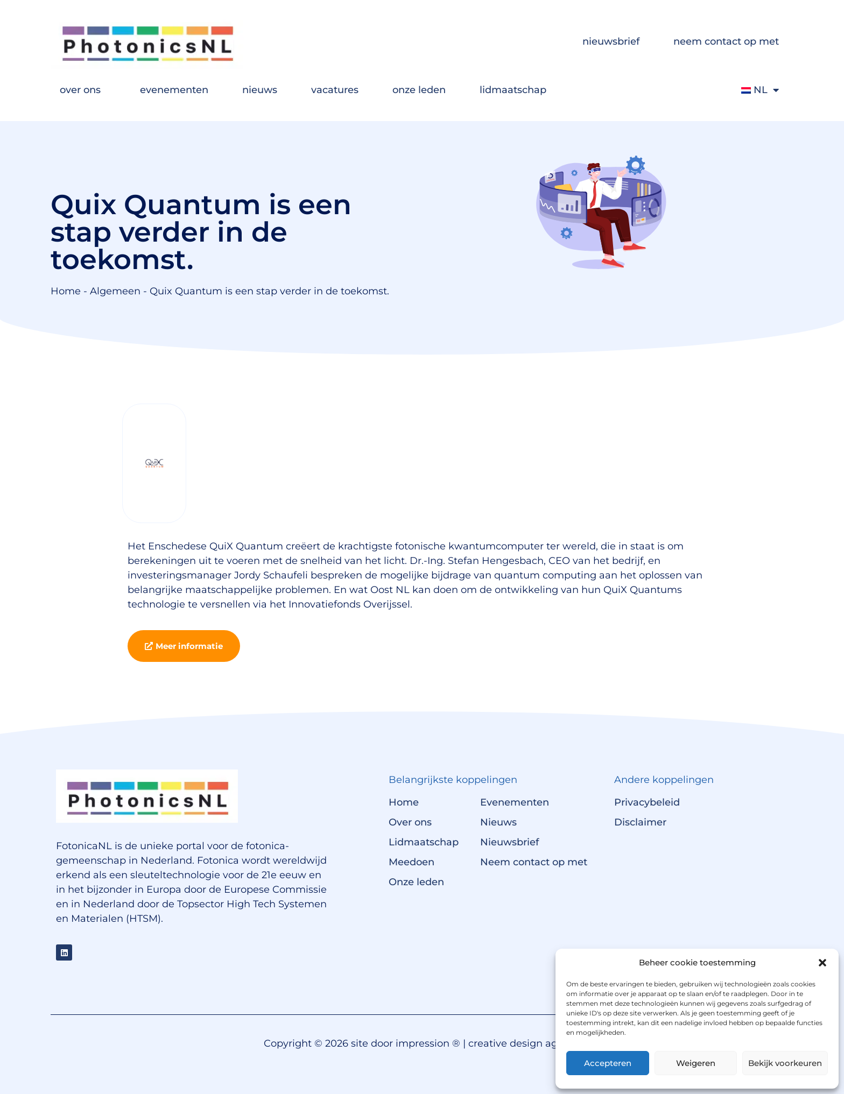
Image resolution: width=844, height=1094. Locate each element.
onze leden (419, 90)
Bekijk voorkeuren (785, 1063)
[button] (822, 962)
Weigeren (695, 1063)
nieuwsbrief (610, 41)
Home (66, 291)
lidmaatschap (516, 90)
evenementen (174, 90)
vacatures (334, 90)
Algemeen (115, 291)
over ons (83, 90)
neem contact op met (726, 41)
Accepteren (607, 1063)
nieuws (259, 90)
